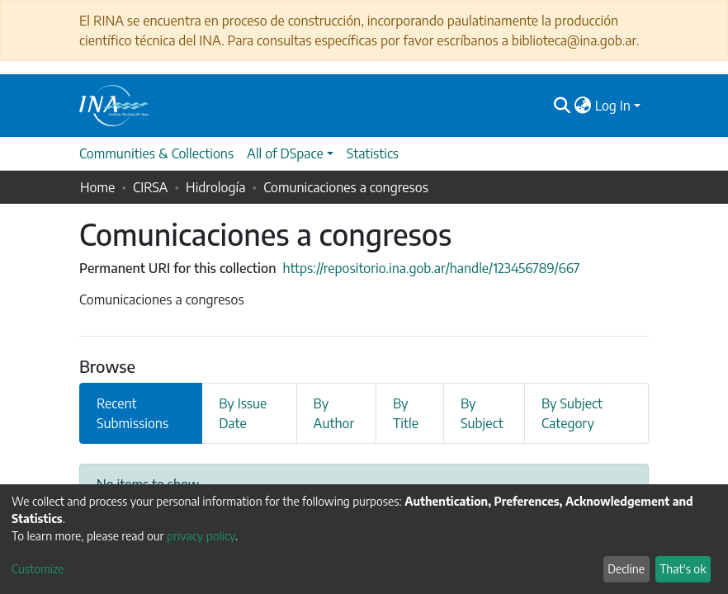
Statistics (373, 153)
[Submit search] (562, 106)
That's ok (682, 569)
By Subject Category (572, 413)
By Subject (482, 413)
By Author (334, 413)
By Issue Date (243, 413)
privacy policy (201, 536)
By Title (405, 413)
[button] (583, 106)
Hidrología (215, 187)
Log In (613, 105)
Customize (38, 569)
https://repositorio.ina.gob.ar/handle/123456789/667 (430, 268)
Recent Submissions (132, 413)
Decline (626, 569)
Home (97, 187)
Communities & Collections (156, 153)
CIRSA (150, 187)
